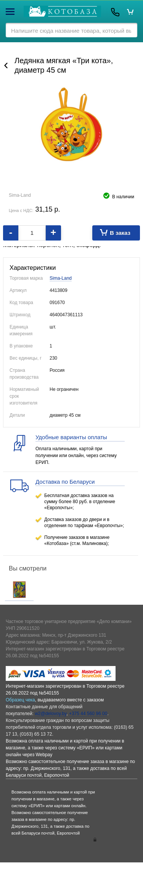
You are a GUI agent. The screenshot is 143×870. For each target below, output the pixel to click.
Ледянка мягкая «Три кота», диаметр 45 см (63, 65)
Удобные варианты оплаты (71, 437)
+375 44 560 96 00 (88, 713)
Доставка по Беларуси (65, 481)
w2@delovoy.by (50, 713)
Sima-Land (61, 278)
